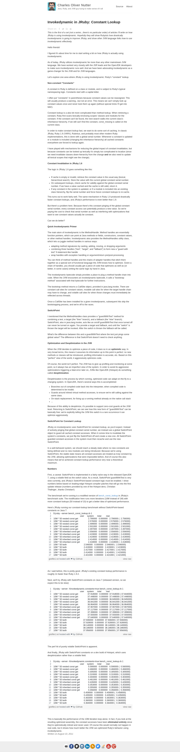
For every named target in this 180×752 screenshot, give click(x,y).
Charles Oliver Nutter (74, 5)
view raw (127, 559)
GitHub (79, 559)
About (129, 6)
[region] (90, 534)
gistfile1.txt (54, 559)
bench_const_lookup (108, 495)
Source (119, 6)
